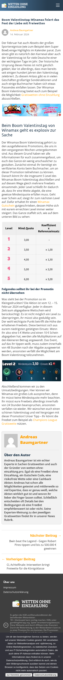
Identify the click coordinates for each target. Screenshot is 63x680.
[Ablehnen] (58, 656)
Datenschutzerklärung (15, 592)
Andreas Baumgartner (34, 439)
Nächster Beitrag (45, 535)
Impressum (9, 587)
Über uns (9, 582)
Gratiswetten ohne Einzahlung (40, 95)
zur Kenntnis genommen (19, 675)
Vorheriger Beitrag (18, 559)
